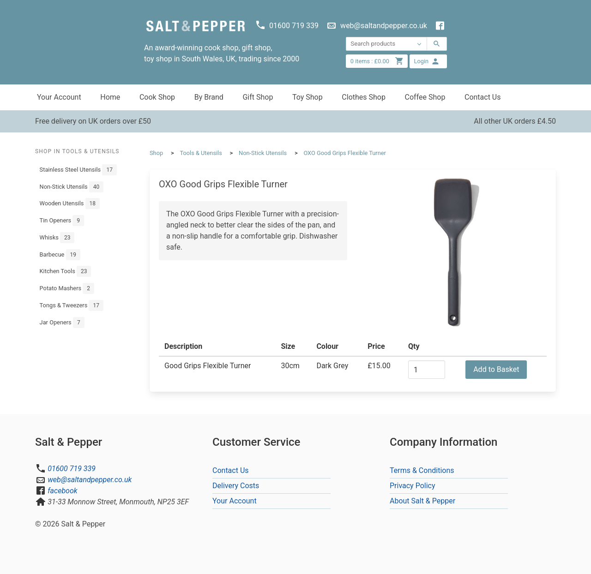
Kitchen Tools (65, 271)
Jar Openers (62, 322)
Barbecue (60, 254)
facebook (62, 490)
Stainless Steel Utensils (78, 169)
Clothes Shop (364, 97)
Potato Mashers (67, 288)
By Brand (208, 97)
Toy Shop (307, 97)
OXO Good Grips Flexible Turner (344, 152)
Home (110, 97)
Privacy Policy (412, 485)
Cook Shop (157, 97)
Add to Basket (496, 369)
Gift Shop (257, 97)
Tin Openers (62, 220)
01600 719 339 (72, 468)
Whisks (57, 237)
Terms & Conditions (422, 470)
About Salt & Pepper (422, 500)
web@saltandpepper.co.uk (90, 479)
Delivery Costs (235, 485)
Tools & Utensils (201, 152)
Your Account (59, 97)
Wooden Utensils (70, 203)
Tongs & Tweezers (71, 305)
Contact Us (482, 97)
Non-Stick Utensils (72, 186)
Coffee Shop (425, 97)
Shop (156, 152)
